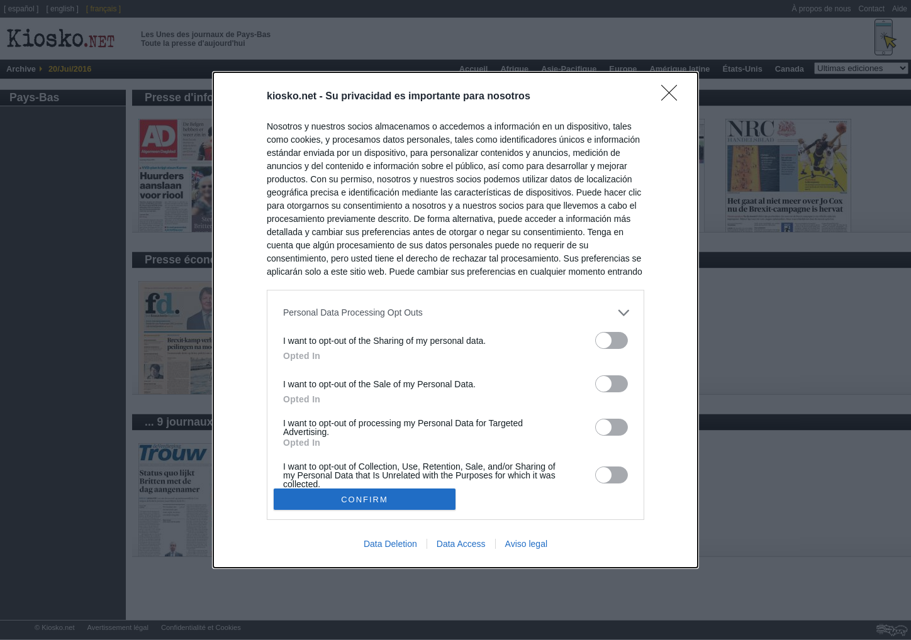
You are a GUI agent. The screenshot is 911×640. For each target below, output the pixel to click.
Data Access (461, 544)
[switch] (611, 340)
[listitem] (455, 312)
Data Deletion (390, 544)
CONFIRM (364, 499)
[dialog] (455, 320)
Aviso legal (526, 544)
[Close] (673, 97)
